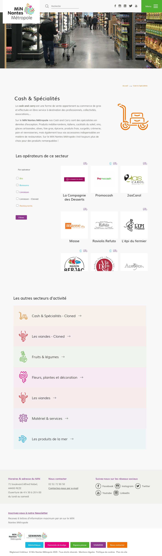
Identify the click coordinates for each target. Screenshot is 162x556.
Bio (53, 178)
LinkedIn (121, 493)
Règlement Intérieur (19, 552)
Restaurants (57, 205)
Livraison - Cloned (60, 198)
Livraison (56, 192)
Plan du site (121, 552)
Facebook (104, 486)
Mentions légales (87, 552)
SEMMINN (98, 545)
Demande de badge (57, 545)
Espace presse (79, 545)
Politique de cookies (105, 552)
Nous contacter (117, 545)
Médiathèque (34, 545)
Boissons (56, 185)
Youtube (104, 493)
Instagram (124, 486)
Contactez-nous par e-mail (63, 488)
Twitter (142, 486)
